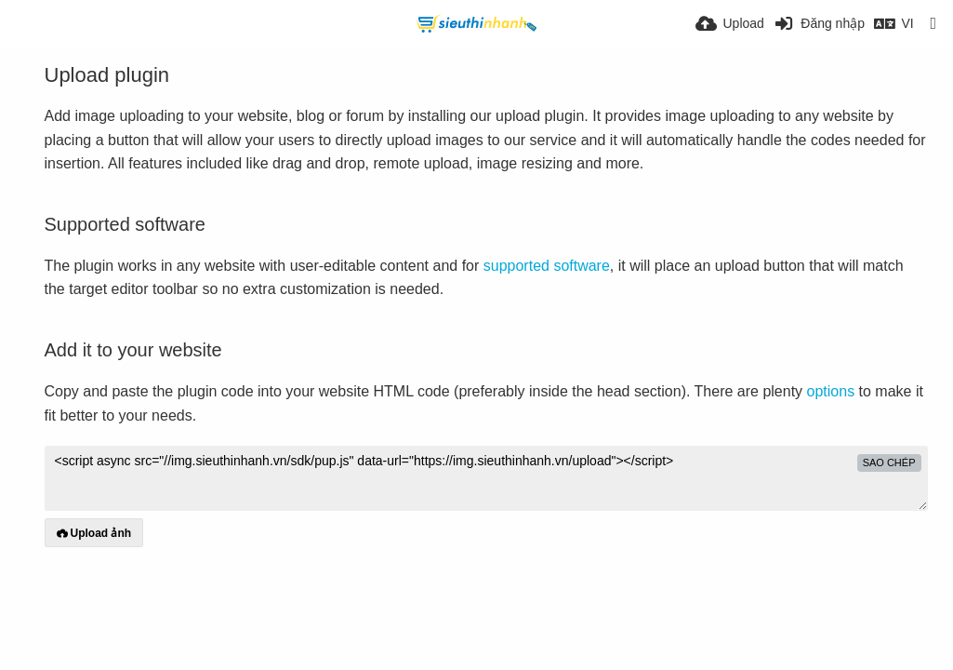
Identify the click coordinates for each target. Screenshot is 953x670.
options (831, 391)
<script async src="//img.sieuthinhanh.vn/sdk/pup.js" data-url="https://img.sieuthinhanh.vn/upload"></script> (486, 478)
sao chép (889, 462)
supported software (546, 266)
